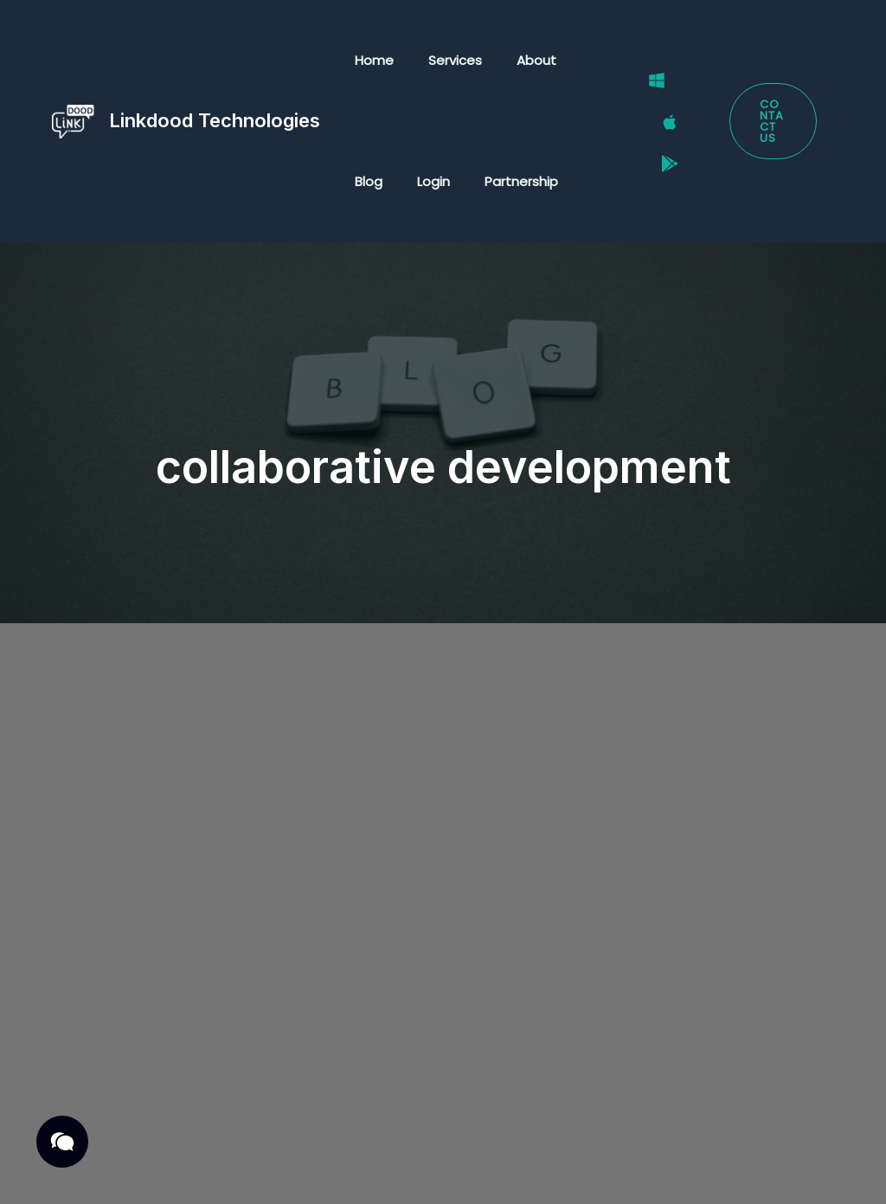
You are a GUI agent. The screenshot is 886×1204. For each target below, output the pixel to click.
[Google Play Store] (657, 143)
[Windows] (644, 99)
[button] (769, 121)
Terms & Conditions (261, 1149)
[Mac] (657, 122)
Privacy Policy (123, 1149)
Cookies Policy (212, 1171)
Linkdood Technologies (214, 120)
